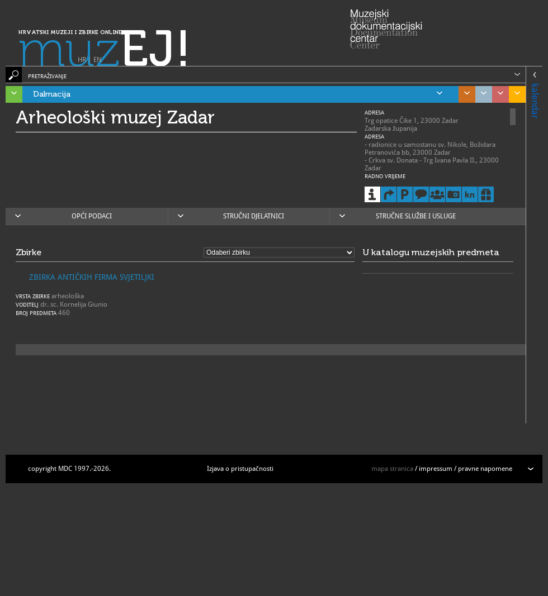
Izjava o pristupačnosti (240, 469)
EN (97, 60)
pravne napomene (485, 469)
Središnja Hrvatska (464, 94)
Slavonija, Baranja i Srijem (514, 94)
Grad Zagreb (480, 94)
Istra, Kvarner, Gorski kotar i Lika (11, 94)
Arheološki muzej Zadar (115, 117)
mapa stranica (392, 469)
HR (82, 60)
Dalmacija (237, 94)
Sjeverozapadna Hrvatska (497, 94)
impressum (435, 469)
